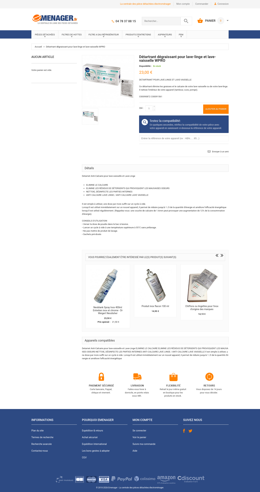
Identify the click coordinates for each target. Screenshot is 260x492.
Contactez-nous (39, 450)
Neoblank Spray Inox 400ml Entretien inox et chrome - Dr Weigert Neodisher (108, 310)
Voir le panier (139, 437)
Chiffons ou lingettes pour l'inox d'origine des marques (201, 308)
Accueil (38, 46)
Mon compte (183, 4)
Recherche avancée (41, 444)
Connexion (223, 4)
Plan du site (37, 430)
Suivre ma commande (144, 444)
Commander (201, 4)
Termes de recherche (42, 437)
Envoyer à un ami (220, 151)
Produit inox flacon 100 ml (155, 306)
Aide (135, 450)
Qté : (141, 108)
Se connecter (139, 430)
